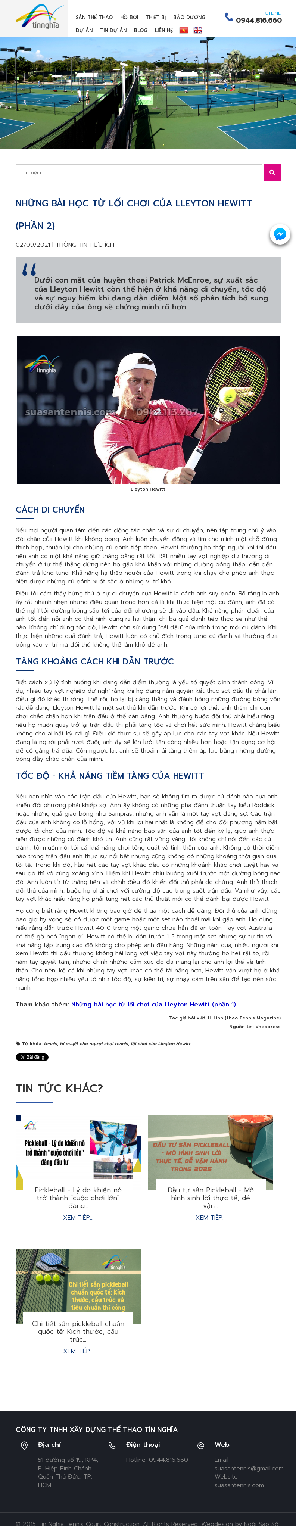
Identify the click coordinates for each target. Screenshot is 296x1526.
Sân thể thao (94, 17)
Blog (140, 30)
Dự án (84, 30)
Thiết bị (156, 17)
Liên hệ (164, 30)
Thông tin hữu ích (85, 244)
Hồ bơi (129, 17)
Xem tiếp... (78, 1218)
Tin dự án (113, 30)
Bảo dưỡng (189, 17)
